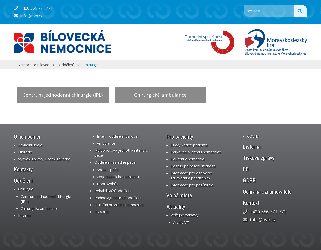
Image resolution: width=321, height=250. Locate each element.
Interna (24, 215)
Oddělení (66, 64)
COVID (253, 136)
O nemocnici (27, 137)
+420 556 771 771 (33, 8)
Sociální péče (108, 169)
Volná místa (179, 195)
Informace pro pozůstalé (192, 184)
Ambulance (106, 143)
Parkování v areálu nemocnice (196, 151)
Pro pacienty (179, 137)
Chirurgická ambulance (160, 95)
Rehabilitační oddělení (112, 190)
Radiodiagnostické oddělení (117, 197)
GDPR (249, 180)
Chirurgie (91, 64)
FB (246, 169)
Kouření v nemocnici (188, 158)
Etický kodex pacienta (189, 144)
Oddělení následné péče (115, 162)
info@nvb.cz (28, 16)
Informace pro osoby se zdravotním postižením (191, 175)
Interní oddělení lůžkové (117, 136)
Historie (25, 151)
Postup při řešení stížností (193, 165)
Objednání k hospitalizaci (118, 176)
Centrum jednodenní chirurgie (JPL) (63, 95)
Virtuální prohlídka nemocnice (119, 204)
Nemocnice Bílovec (33, 64)
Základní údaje (30, 144)
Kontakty (23, 169)
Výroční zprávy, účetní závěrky (44, 158)
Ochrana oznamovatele (267, 192)
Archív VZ (181, 222)
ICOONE (101, 211)
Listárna (251, 147)
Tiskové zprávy (258, 158)
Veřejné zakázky (185, 214)
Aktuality (175, 207)
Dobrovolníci (107, 183)
